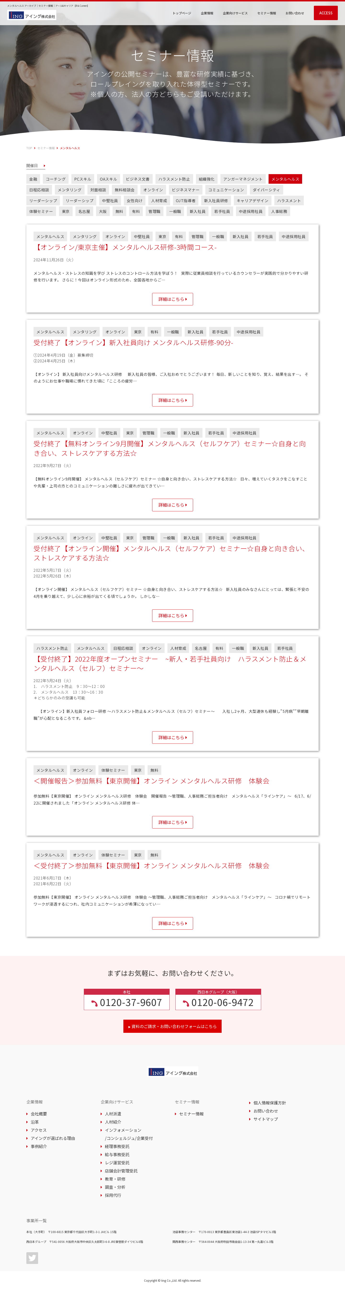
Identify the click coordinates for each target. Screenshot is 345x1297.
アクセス (36, 1137)
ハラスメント (289, 200)
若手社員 (222, 211)
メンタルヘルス (285, 179)
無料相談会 (125, 190)
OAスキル (108, 179)
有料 (136, 211)
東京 (66, 211)
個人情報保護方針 (267, 1110)
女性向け (135, 200)
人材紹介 (111, 1129)
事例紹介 (36, 1153)
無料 (119, 211)
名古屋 (84, 211)
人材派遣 (111, 1121)
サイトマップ (263, 1126)
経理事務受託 (115, 1153)
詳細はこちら (171, 299)
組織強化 (207, 179)
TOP (29, 148)
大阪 (103, 211)
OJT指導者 (186, 200)
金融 (33, 179)
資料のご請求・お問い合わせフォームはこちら (172, 1033)
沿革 (32, 1129)
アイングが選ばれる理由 (50, 1145)
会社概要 (36, 1121)
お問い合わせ (263, 1118)
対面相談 (98, 190)
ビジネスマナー (186, 190)
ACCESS (326, 12)
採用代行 (111, 1202)
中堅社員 (110, 200)
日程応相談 (39, 190)
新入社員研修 (216, 200)
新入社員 (198, 211)
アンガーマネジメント (243, 179)
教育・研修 (113, 1186)
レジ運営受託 (115, 1170)
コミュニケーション (226, 190)
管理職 (155, 211)
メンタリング (70, 190)
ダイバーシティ (266, 190)
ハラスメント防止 (174, 179)
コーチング (56, 179)
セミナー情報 (46, 148)
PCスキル (82, 179)
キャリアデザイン (253, 200)
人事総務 (279, 211)
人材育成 (159, 200)
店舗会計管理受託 (119, 1178)
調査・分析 (113, 1194)
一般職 (175, 211)
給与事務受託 (115, 1162)
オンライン (153, 190)
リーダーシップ (43, 200)
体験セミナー (41, 211)
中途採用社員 (251, 211)
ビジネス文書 (138, 179)
